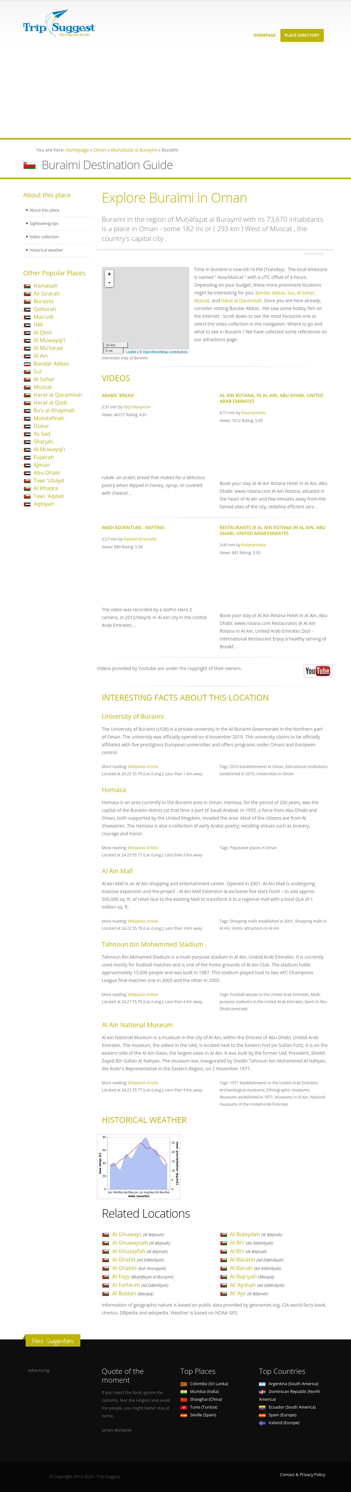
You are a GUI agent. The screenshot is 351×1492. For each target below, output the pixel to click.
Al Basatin (257, 1259)
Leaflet (131, 352)
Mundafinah (49, 418)
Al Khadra (46, 488)
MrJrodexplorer (137, 406)
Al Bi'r (251, 1242)
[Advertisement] (175, 92)
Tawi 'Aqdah (49, 496)
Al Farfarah (140, 1284)
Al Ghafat (138, 1259)
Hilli (38, 324)
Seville (198, 1415)
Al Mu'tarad (48, 348)
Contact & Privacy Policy (302, 1474)
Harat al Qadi (50, 402)
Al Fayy (142, 1276)
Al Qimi (43, 332)
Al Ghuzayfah (140, 1251)
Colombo (204, 1383)
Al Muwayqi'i (49, 340)
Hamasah (46, 285)
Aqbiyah (44, 503)
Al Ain (41, 355)
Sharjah (43, 441)
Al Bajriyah (252, 1276)
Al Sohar (44, 379)
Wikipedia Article (143, 766)
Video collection (45, 237)
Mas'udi (43, 316)
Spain (277, 1415)
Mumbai (200, 1391)
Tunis (199, 1407)
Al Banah (255, 1268)
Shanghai (201, 1399)
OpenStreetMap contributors (165, 352)
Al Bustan (132, 1293)
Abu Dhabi (47, 472)
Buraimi (43, 301)
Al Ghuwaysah (141, 1242)
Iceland (279, 1422)
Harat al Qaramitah (58, 394)
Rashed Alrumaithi (140, 538)
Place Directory (302, 35)
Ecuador (287, 1407)
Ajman (42, 464)
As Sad (42, 433)
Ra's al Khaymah (54, 410)
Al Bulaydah (256, 1234)
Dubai (41, 425)
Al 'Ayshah (257, 1284)
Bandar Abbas (51, 363)
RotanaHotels (253, 412)
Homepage (264, 35)
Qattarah (45, 309)
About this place (45, 210)
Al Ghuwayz (138, 1234)
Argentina (289, 1383)
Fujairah (44, 457)
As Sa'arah (47, 293)
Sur (38, 371)
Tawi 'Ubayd (49, 480)
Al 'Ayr (249, 1293)
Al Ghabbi (139, 1268)
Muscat (43, 387)
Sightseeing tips (45, 223)
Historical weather (47, 250)
